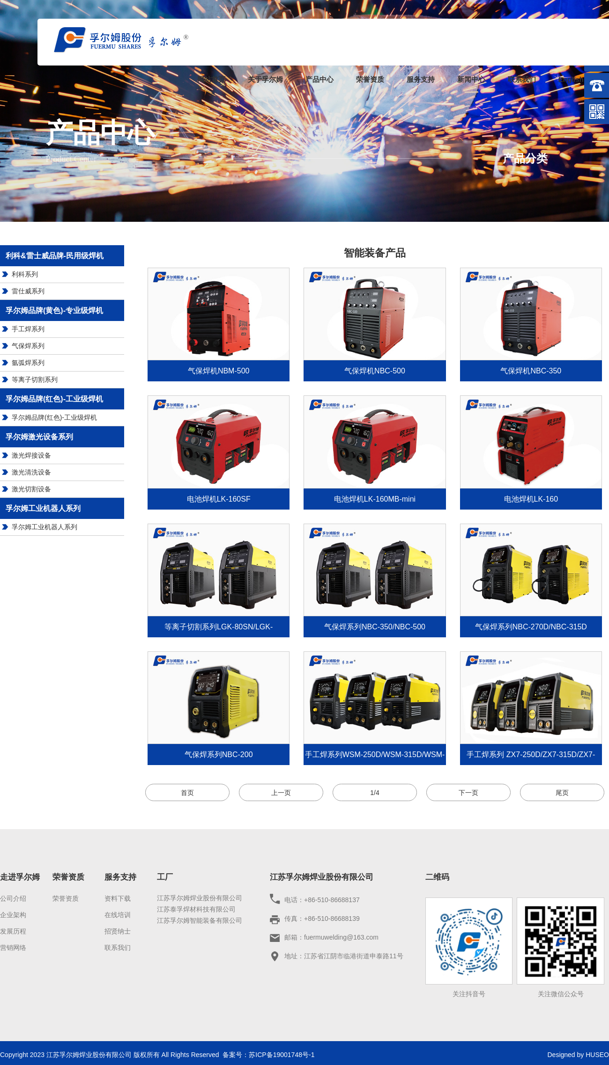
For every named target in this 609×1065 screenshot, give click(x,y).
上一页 (281, 792)
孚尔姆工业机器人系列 (44, 527)
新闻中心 (471, 79)
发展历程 (13, 931)
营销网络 (13, 947)
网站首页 (211, 79)
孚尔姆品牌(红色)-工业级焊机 (54, 417)
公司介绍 (13, 898)
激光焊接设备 (31, 455)
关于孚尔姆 (265, 79)
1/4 (374, 792)
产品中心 (319, 79)
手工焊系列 (28, 329)
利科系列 (25, 274)
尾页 (562, 792)
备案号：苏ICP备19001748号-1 (268, 1054)
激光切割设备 (31, 489)
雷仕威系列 (28, 291)
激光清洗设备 (31, 472)
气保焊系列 (28, 346)
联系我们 (522, 79)
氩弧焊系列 (28, 362)
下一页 (468, 792)
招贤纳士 (117, 931)
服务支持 (421, 79)
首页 (187, 792)
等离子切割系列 (35, 379)
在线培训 (117, 915)
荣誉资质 (370, 79)
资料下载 (117, 898)
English (571, 79)
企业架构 (13, 915)
